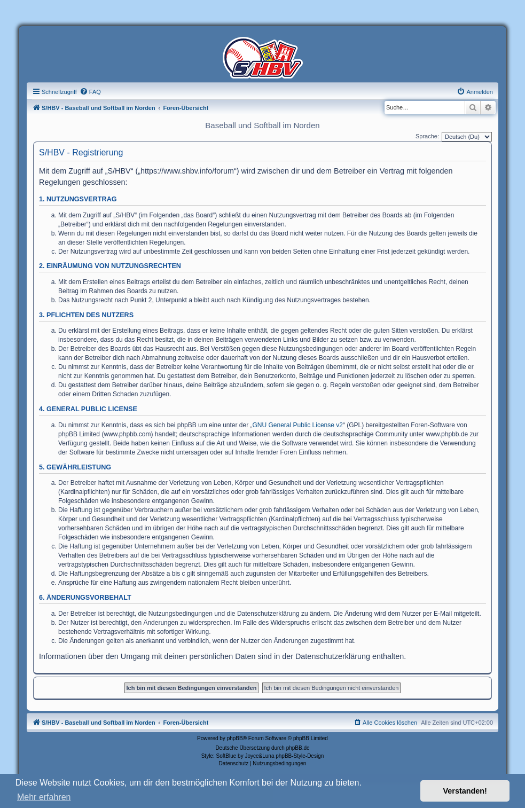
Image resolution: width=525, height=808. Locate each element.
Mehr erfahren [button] (44, 797)
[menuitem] (90, 91)
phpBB (235, 738)
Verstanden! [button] (465, 791)
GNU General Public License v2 (298, 425)
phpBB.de (298, 748)
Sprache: (427, 136)
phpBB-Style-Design (300, 756)
